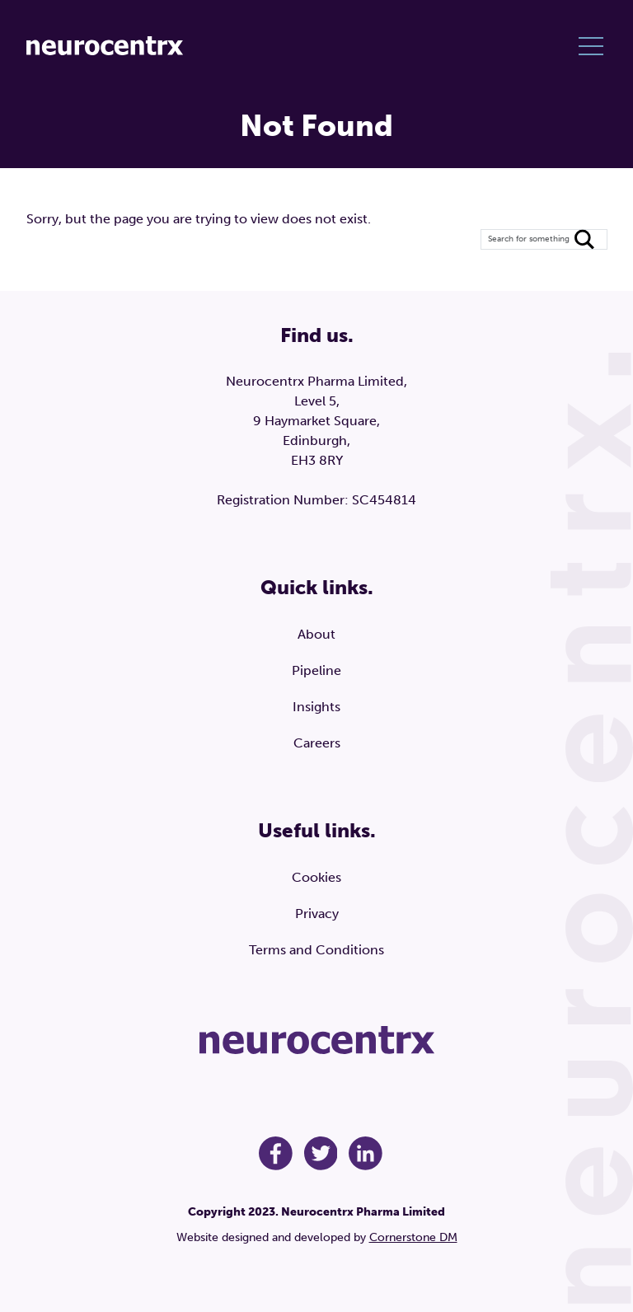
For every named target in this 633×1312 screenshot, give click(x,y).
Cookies (316, 877)
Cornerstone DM (413, 1237)
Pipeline (316, 670)
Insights (316, 707)
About (316, 634)
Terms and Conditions (316, 950)
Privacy (317, 913)
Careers (316, 743)
